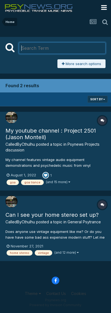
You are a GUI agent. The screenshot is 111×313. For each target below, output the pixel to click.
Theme (33, 293)
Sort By (97, 99)
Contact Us (56, 293)
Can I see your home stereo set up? (52, 215)
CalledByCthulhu (20, 144)
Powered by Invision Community (55, 305)
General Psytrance (84, 222)
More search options (81, 64)
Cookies (78, 293)
